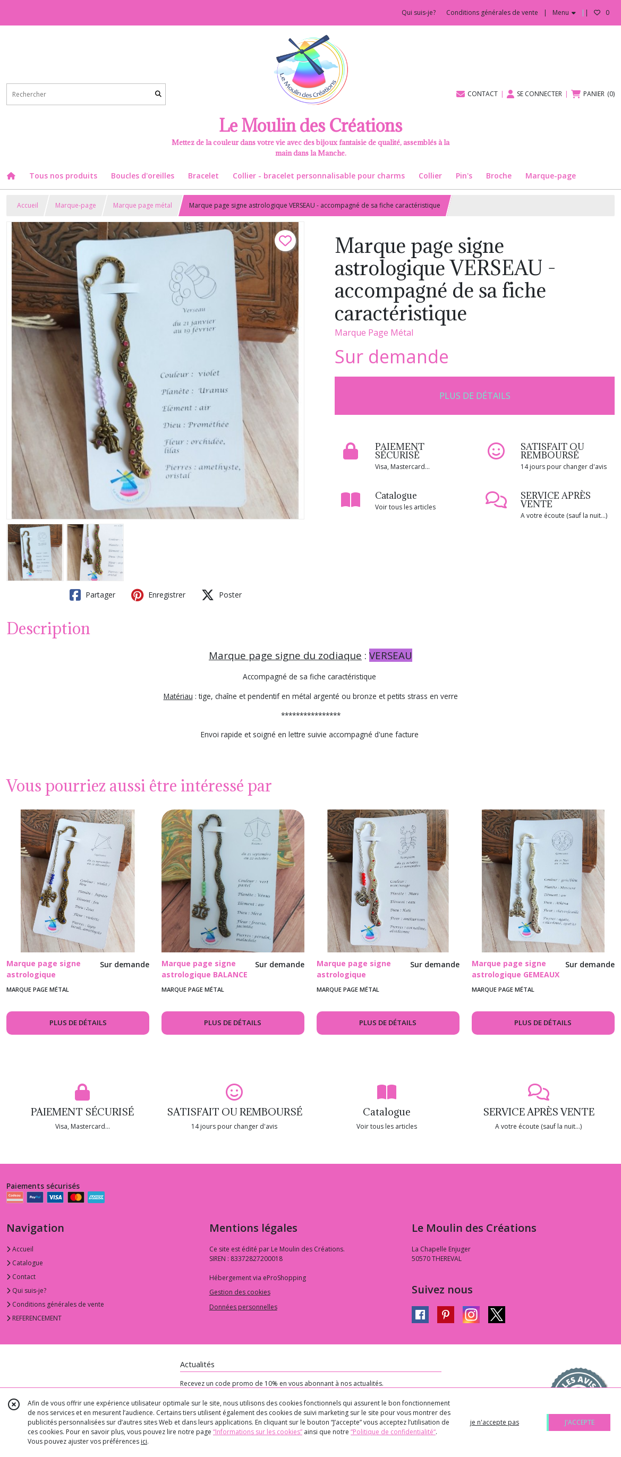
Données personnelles (243, 1306)
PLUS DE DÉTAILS (475, 396)
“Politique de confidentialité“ (393, 1431)
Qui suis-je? (26, 1290)
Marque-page (75, 205)
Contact (21, 1276)
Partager (92, 595)
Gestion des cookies (239, 1292)
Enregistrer (158, 595)
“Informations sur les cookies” (257, 1431)
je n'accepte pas (494, 1422)
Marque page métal (142, 205)
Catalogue (24, 1262)
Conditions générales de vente (55, 1304)
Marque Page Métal (374, 332)
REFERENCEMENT (34, 1318)
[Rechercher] (158, 94)
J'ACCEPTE (579, 1422)
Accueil (27, 205)
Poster (221, 595)
